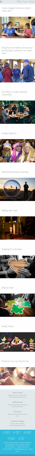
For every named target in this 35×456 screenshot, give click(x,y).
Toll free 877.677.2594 (22, 447)
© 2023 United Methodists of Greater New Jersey (17, 442)
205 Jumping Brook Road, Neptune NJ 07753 (17, 445)
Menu (19, 1)
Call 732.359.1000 (9, 447)
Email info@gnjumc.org (20, 449)
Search (25, 1)
